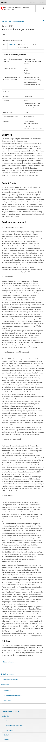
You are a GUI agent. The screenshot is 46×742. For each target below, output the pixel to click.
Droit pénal (7, 690)
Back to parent (8, 674)
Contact (6, 735)
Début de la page (8, 662)
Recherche (5, 685)
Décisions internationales (12, 695)
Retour (4, 21)
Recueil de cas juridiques (10, 679)
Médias (6, 740)
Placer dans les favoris (16, 21)
